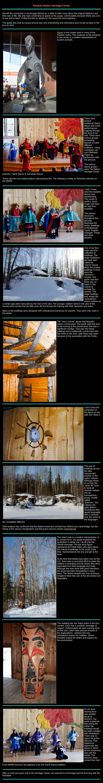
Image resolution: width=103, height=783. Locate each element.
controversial (70, 529)
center (60, 16)
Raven (60, 32)
